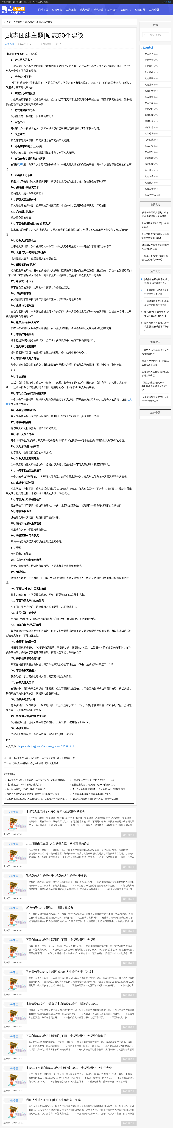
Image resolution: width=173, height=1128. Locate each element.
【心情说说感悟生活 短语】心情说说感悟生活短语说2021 (62, 1003)
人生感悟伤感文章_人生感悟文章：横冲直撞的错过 (57, 843)
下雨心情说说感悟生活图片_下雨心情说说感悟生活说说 (60, 939)
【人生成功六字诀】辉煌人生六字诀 (24, 784)
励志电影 (85, 9)
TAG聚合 (45, 2)
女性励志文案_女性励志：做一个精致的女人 (93, 784)
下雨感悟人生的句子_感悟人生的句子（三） (93, 779)
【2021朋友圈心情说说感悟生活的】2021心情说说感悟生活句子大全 (69, 1067)
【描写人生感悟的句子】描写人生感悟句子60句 (55, 811)
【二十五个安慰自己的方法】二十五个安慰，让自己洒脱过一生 (44, 757)
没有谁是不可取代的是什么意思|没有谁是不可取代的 (156, 326)
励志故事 (112, 9)
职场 (20, 164)
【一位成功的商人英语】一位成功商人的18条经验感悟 (98, 789)
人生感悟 (17, 22)
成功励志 (151, 127)
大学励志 (151, 139)
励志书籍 (43, 20)
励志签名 (126, 9)
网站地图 (27, 2)
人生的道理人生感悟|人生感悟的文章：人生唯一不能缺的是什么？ (39, 798)
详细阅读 (128, 834)
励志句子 (151, 176)
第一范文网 (17, 2)
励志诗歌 (57, 20)
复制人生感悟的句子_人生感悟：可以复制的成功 (37, 763)
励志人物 (151, 145)
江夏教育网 (6, 2)
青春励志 (151, 158)
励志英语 (154, 9)
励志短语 (151, 188)
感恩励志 (151, 164)
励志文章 (71, 9)
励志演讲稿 (152, 194)
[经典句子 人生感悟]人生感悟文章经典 (49, 907)
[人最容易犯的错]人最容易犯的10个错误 (91, 793)
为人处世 (151, 170)
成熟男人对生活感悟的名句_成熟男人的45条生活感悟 (33, 793)
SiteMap (36, 2)
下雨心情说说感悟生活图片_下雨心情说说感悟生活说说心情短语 (66, 1035)
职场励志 (151, 121)
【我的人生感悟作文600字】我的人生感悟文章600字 (154, 386)
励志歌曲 (99, 9)
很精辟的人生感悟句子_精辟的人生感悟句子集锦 (56, 875)
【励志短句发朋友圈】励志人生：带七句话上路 (95, 798)
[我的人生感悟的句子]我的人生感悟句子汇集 (53, 1099)
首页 (8, 22)
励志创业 (151, 152)
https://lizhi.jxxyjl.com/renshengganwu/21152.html (46, 746)
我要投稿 (167, 2)
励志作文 (151, 182)
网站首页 (43, 9)
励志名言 (57, 9)
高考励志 (151, 115)
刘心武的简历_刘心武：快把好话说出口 (26, 789)
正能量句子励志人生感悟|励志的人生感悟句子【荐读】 (60, 971)
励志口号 (140, 9)
